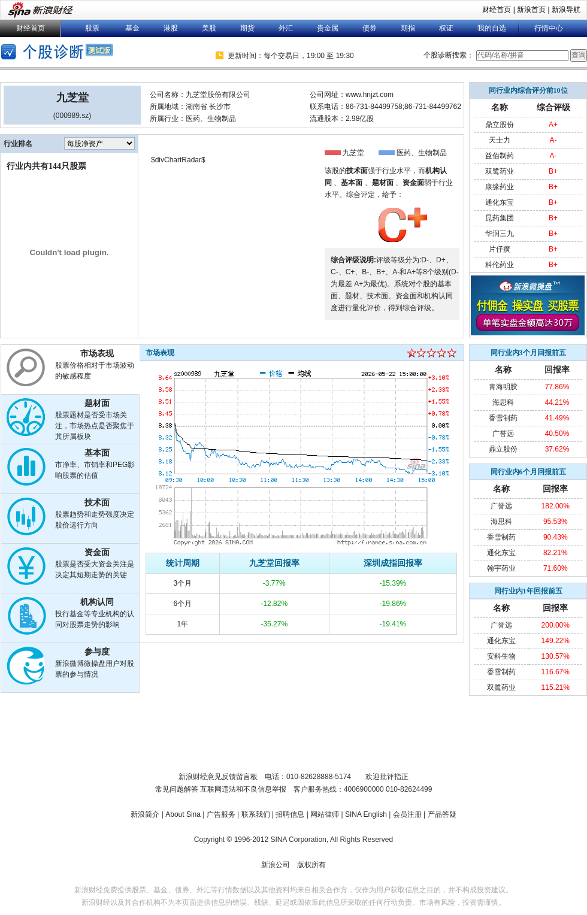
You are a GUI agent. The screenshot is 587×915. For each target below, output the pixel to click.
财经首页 (496, 9)
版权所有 (311, 865)
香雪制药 (503, 418)
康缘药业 (499, 187)
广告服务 (221, 814)
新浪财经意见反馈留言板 (218, 776)
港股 (171, 28)
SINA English (366, 814)
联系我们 (255, 814)
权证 (446, 28)
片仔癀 (499, 249)
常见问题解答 (176, 789)
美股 (209, 28)
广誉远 (503, 433)
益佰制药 (499, 156)
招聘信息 (290, 814)
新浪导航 (566, 9)
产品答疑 (442, 814)
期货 (247, 28)
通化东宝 (499, 202)
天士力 (499, 140)
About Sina (183, 814)
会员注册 (407, 814)
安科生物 (501, 656)
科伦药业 (499, 264)
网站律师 (324, 814)
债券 (369, 28)
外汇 (286, 28)
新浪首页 (531, 9)
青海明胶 (503, 387)
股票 (92, 28)
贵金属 (327, 28)
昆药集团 (499, 218)
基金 (132, 28)
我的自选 (491, 28)
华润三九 (499, 233)
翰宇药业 (501, 568)
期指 (408, 28)
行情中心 (548, 28)
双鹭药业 (499, 171)
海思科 (503, 402)
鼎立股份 (499, 124)
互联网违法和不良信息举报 (243, 789)
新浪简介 (145, 814)
